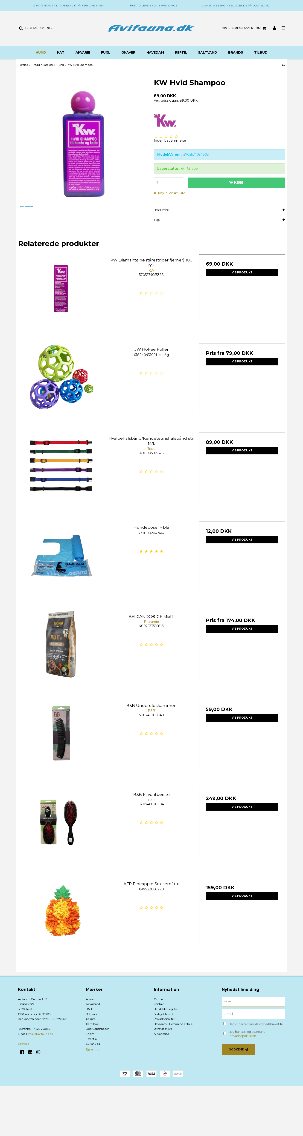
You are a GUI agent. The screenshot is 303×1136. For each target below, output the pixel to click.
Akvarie (83, 52)
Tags (157, 219)
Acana (90, 999)
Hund (41, 52)
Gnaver (128, 52)
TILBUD (261, 52)
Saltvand (207, 52)
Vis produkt (242, 272)
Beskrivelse (161, 210)
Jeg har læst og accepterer (248, 1034)
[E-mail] (253, 1014)
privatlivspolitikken (243, 1036)
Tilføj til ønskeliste (171, 193)
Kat (60, 52)
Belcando (92, 1014)
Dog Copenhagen (98, 1028)
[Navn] (253, 1001)
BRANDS (235, 52)
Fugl (105, 52)
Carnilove (92, 1024)
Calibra (91, 1019)
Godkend (236, 1049)
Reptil (181, 52)
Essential (91, 1039)
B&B (89, 1009)
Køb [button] (235, 182)
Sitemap (23, 1043)
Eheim (90, 1034)
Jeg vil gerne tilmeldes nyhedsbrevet (257, 1023)
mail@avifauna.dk (40, 1034)
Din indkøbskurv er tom (244, 28)
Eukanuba (93, 1043)
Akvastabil (93, 1004)
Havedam (155, 52)
